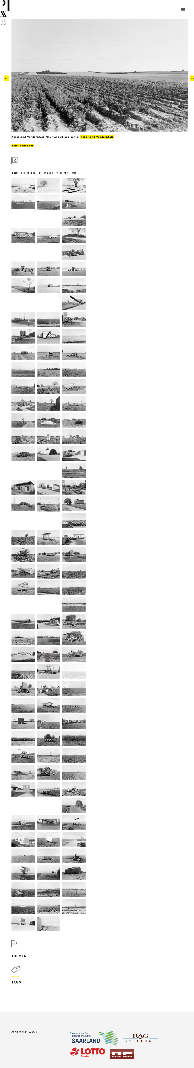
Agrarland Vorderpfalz (97, 137)
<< (6, 78)
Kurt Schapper (23, 145)
